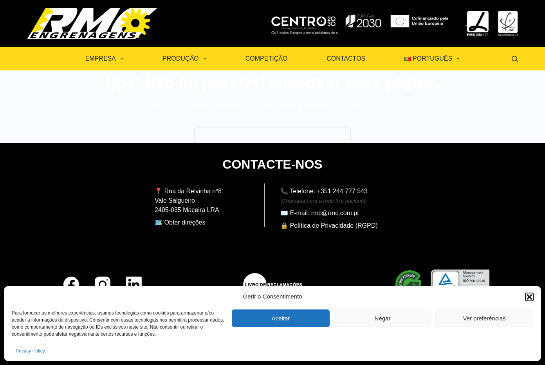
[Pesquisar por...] (264, 135)
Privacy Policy (30, 351)
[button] (529, 297)
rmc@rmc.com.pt (335, 213)
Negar (383, 318)
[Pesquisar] (515, 59)
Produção (185, 58)
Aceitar (281, 318)
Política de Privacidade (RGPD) (333, 225)
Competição (266, 58)
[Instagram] (102, 284)
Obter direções (185, 222)
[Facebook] (71, 284)
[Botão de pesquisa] (343, 135)
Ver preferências (484, 318)
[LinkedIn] (134, 284)
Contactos (346, 58)
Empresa (105, 58)
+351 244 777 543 (342, 191)
